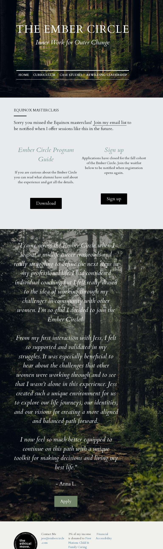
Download (47, 203)
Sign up (116, 199)
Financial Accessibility (100, 497)
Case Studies (80, 75)
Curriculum (53, 75)
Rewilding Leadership (115, 75)
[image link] (25, 504)
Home (32, 75)
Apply (73, 464)
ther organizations (76, 519)
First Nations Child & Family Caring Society (77, 510)
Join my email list (109, 122)
